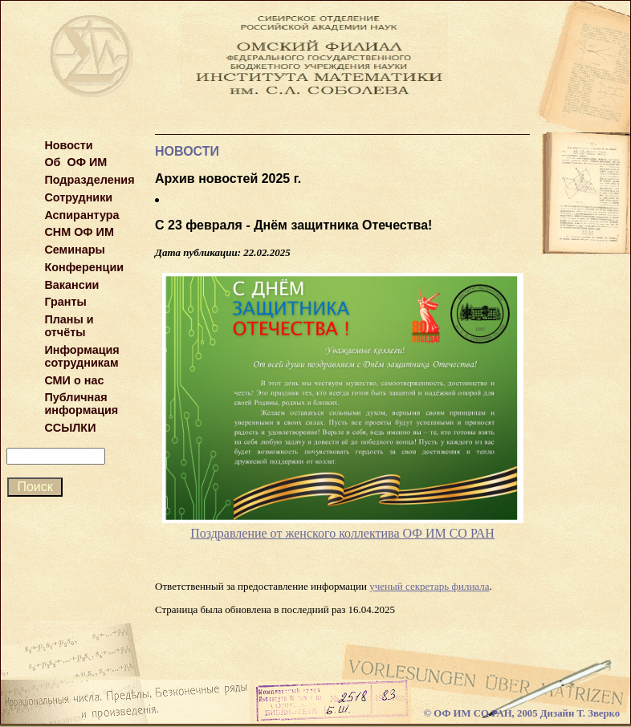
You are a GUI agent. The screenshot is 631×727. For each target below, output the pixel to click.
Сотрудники (78, 197)
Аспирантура (81, 215)
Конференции (84, 267)
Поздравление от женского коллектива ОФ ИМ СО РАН (342, 533)
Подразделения (89, 179)
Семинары (74, 249)
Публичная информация (81, 403)
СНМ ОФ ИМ (79, 231)
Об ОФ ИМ (75, 162)
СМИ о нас (74, 380)
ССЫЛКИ (70, 427)
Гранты (65, 301)
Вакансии (71, 284)
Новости (68, 145)
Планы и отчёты (68, 326)
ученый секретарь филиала (429, 586)
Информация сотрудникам (81, 356)
